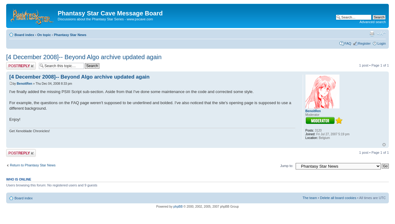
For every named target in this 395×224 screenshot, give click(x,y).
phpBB (178, 206)
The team (310, 198)
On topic (44, 35)
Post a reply (21, 66)
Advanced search (373, 22)
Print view (371, 33)
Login (381, 43)
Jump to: (286, 166)
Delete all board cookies (338, 198)
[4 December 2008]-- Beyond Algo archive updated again (84, 57)
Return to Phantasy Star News (33, 165)
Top (384, 144)
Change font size (381, 33)
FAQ (347, 43)
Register (364, 43)
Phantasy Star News (70, 35)
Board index (24, 35)
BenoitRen (24, 83)
